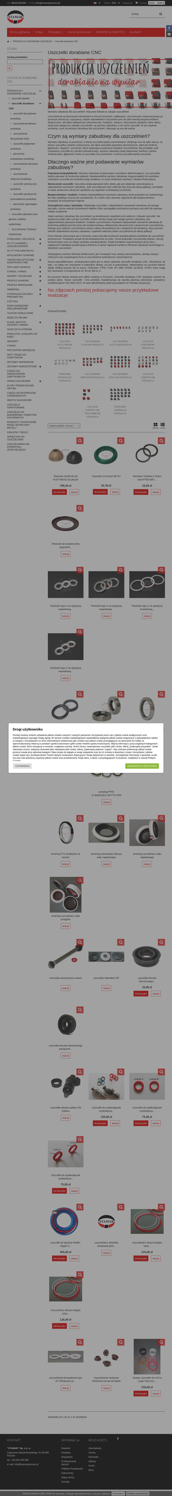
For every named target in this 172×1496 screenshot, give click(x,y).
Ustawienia (18, 766)
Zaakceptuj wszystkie (146, 766)
